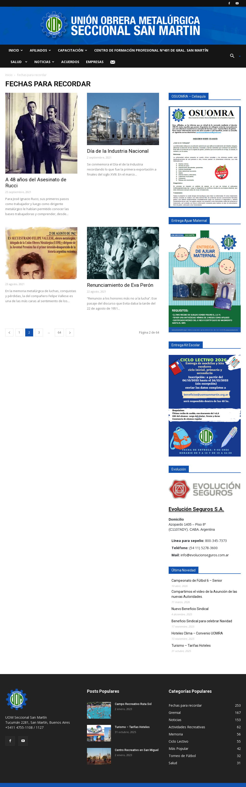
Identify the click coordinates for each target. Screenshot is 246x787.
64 (59, 332)
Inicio (16, 50)
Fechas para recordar (185, 705)
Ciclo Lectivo (178, 741)
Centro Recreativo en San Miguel (137, 750)
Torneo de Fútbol (182, 755)
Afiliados (40, 50)
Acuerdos (70, 61)
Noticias (44, 61)
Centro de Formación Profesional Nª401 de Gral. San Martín (151, 50)
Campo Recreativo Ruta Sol (133, 704)
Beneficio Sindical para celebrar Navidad (202, 621)
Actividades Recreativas (187, 727)
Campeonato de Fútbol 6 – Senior (197, 580)
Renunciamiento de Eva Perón (120, 285)
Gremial (175, 712)
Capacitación (72, 50)
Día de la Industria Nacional (118, 151)
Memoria (176, 734)
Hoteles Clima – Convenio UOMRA (197, 633)
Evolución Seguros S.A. (196, 509)
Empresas (95, 61)
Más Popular (178, 748)
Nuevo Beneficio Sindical (190, 609)
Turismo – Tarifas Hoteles (191, 645)
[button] (233, 56)
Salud (18, 61)
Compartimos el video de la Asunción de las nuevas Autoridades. (204, 594)
